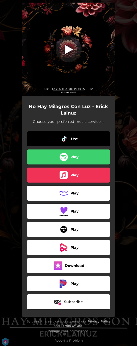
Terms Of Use (72, 326)
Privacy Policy (99, 321)
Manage (53, 331)
